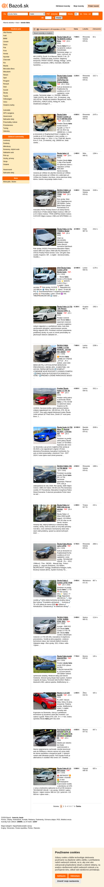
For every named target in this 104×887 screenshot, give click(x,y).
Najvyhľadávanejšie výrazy (22, 826)
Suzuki (5, 90)
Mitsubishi (6, 72)
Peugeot (6, 81)
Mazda (5, 66)
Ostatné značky (8, 105)
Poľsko (30, 828)
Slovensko (10, 828)
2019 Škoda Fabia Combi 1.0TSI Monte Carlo (64, 270)
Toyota (5, 96)
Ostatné (6, 164)
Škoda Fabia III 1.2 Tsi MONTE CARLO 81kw (64, 39)
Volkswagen (7, 99)
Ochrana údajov (50, 820)
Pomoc (3, 820)
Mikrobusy (7, 146)
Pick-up (6, 155)
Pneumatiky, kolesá (10, 122)
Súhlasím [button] (61, 876)
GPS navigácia (8, 113)
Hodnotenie (17, 820)
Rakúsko (37, 828)
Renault (6, 84)
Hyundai (6, 57)
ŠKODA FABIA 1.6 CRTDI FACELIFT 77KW (64, 192)
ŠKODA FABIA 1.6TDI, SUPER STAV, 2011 (62, 619)
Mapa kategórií (6, 826)
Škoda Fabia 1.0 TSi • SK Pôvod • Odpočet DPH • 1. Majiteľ (64, 310)
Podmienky (40, 820)
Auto (17, 23)
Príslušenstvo (8, 125)
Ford (5, 51)
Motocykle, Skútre (9, 182)
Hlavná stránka (8, 23)
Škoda (5, 93)
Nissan (5, 75)
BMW (5, 38)
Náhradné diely (8, 119)
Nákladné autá (8, 152)
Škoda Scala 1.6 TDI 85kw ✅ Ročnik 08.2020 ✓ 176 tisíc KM (64, 430)
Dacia (5, 45)
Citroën (5, 42)
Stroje (5, 161)
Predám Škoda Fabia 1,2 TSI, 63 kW (63, 391)
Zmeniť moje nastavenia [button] (68, 881)
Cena (76, 29)
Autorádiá (6, 110)
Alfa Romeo (7, 32)
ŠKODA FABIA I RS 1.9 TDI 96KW (64, 467)
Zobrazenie (97, 29)
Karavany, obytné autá (11, 149)
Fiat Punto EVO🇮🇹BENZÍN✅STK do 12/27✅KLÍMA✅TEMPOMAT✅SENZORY (64, 734)
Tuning (5, 128)
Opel (5, 78)
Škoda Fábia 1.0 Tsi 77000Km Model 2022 (64, 231)
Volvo (5, 102)
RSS (58, 820)
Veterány (6, 131)
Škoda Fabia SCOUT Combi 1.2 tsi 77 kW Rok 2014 (64, 117)
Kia (4, 63)
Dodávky (6, 143)
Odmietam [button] (75, 876)
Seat (5, 87)
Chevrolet (6, 60)
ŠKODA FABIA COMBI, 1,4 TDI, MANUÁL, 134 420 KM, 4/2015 (64, 349)
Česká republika (21, 828)
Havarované (7, 116)
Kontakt (25, 820)
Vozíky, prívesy (8, 158)
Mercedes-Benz (9, 69)
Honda (5, 54)
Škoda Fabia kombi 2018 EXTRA (64, 657)
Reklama (31, 820)
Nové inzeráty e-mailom (43, 33)
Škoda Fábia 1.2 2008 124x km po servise (63, 507)
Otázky (9, 820)
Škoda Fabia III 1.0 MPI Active (64, 770)
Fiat (4, 48)
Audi (4, 36)
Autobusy (6, 140)
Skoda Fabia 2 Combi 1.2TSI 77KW (64, 582)
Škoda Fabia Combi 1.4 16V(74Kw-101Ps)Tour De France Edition (64, 79)
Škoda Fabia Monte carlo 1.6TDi (64, 545)
